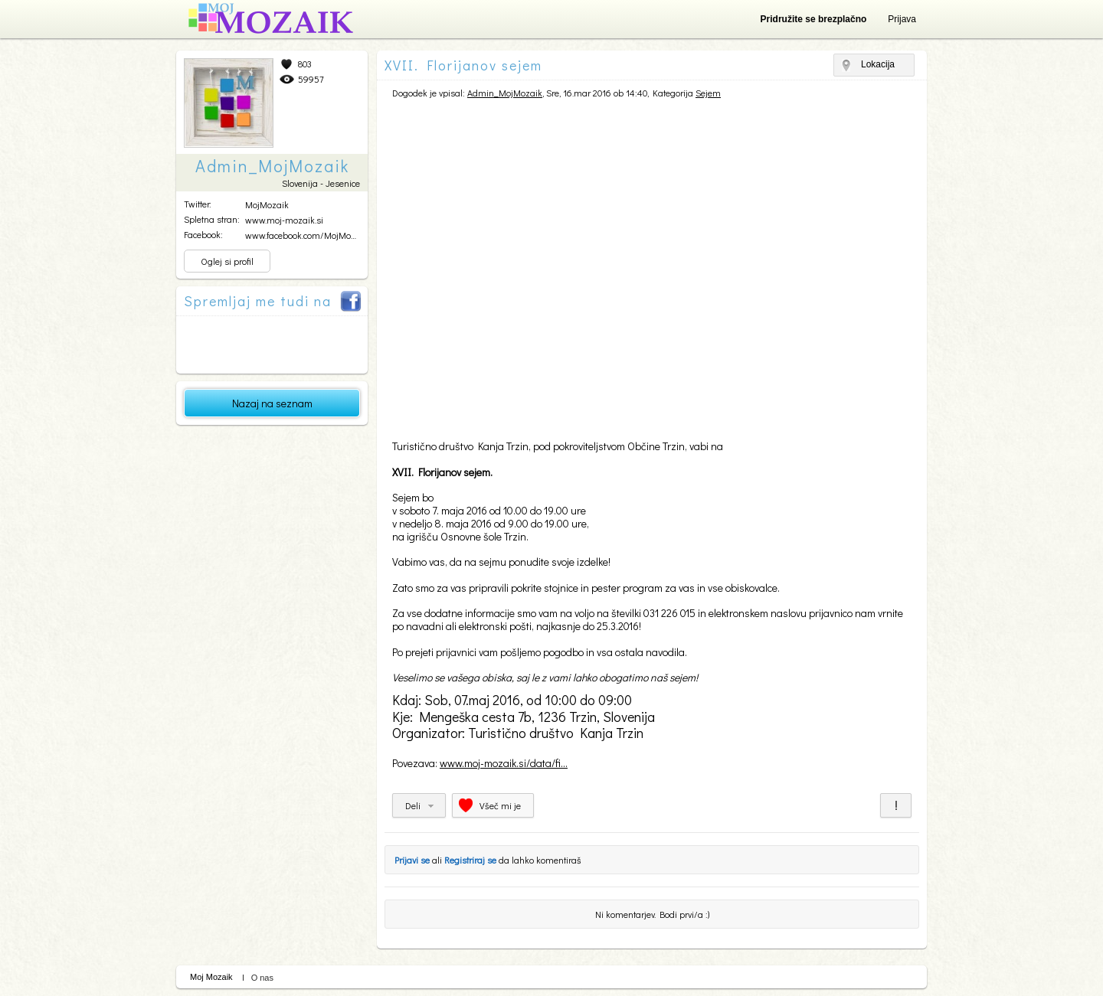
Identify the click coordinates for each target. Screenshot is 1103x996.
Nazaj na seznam (272, 403)
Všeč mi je (500, 805)
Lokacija (878, 64)
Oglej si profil (227, 261)
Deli (413, 805)
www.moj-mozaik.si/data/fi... (504, 763)
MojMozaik (267, 204)
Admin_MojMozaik (504, 93)
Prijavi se (412, 860)
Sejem (708, 93)
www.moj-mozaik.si (284, 220)
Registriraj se (470, 860)
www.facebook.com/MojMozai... (306, 235)
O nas (262, 977)
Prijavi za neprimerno (896, 805)
